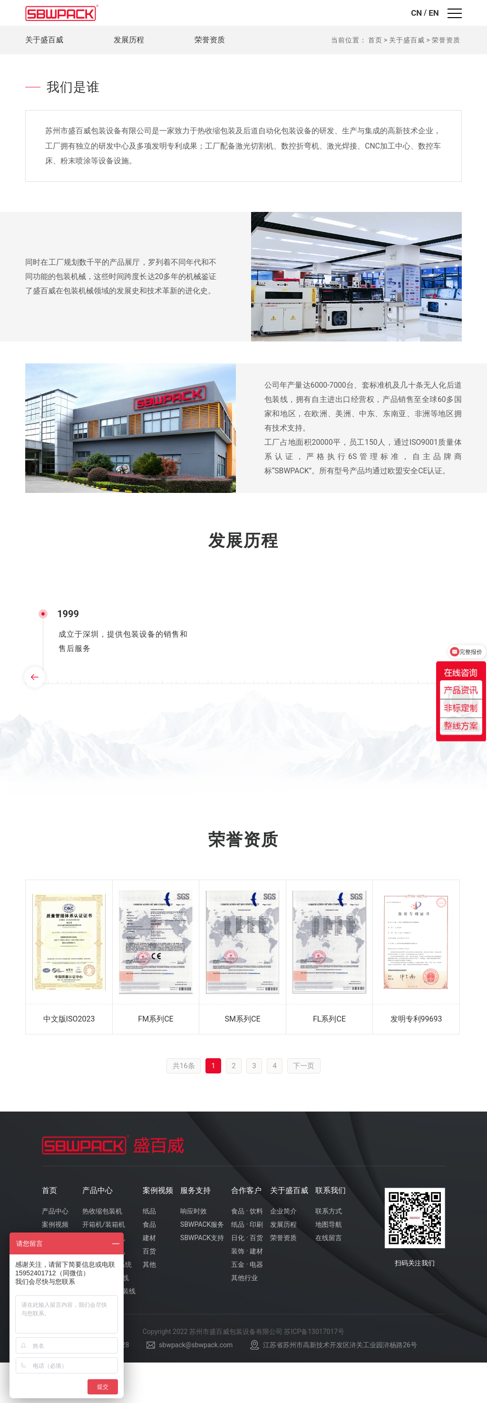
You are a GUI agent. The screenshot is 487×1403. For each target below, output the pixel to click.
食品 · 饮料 (247, 1251)
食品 (149, 1265)
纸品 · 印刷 (247, 1265)
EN (434, 13)
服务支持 (195, 1230)
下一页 (305, 1105)
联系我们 (330, 1230)
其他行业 (244, 1318)
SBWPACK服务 (202, 1265)
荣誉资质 (210, 39)
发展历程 (129, 39)
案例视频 (158, 1230)
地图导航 (328, 1265)
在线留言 (328, 1278)
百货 (149, 1291)
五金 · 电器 (247, 1305)
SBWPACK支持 (202, 1278)
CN (416, 13)
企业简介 (283, 1251)
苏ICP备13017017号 (314, 1372)
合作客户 (246, 1230)
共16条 (182, 1105)
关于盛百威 (44, 39)
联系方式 (328, 1251)
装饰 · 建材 (247, 1291)
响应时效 (193, 1251)
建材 (149, 1278)
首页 (375, 40)
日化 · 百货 (247, 1278)
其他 (149, 1305)
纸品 (149, 1251)
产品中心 (97, 1230)
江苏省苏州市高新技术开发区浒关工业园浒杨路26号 (340, 1386)
